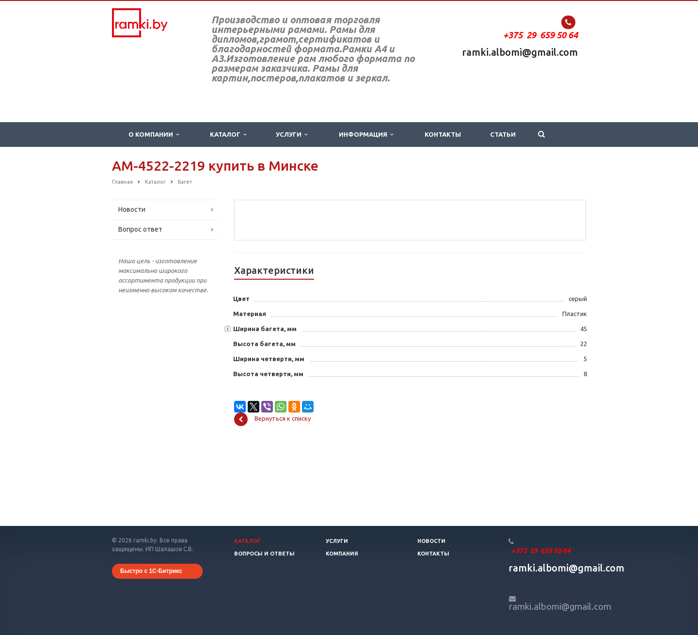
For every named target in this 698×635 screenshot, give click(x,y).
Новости (131, 209)
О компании (153, 134)
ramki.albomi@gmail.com (520, 52)
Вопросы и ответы (264, 553)
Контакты (443, 134)
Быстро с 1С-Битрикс (151, 571)
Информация (366, 134)
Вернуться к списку (272, 495)
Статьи (503, 134)
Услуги (291, 134)
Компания (342, 553)
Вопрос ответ (140, 229)
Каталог (228, 134)
